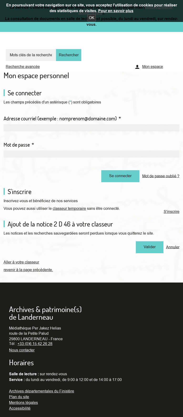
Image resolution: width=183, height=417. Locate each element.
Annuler (172, 247)
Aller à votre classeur (21, 262)
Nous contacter (22, 350)
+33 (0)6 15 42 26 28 (34, 343)
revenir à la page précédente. (28, 270)
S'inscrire (171, 211)
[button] (91, 17)
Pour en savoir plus (115, 11)
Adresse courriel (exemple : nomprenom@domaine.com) (62, 118)
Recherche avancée (23, 66)
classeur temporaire (69, 208)
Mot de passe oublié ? (160, 176)
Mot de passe (19, 144)
